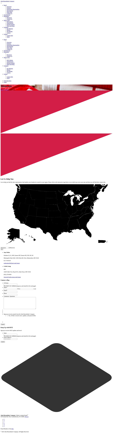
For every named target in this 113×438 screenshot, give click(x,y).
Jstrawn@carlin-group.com (10, 277)
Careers (8, 33)
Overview (9, 6)
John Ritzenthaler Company (7, 1)
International (10, 10)
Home (2, 89)
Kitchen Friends (11, 24)
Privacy (27, 419)
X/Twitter (6, 283)
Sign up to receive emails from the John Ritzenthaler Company (19, 316)
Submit (2, 326)
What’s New (7, 20)
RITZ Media (10, 21)
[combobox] (12, 247)
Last (35, 288)
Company (6, 27)
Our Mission (10, 28)
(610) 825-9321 (7, 80)
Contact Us (9, 13)
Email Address (7, 339)
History (8, 30)
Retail (5, 5)
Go (2, 249)
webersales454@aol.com (10, 263)
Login (5, 82)
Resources (9, 17)
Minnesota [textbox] (12, 247)
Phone (5, 293)
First (19, 288)
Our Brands (9, 31)
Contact (5, 34)
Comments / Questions (9, 296)
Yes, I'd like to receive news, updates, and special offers (22, 318)
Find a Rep (9, 12)
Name (5, 287)
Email (5, 290)
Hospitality (6, 16)
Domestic (6, 89)
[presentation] (15, 322)
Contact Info (10, 35)
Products (9, 8)
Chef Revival (7, 15)
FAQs (8, 37)
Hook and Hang (10, 26)
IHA (12, 431)
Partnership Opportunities (13, 9)
